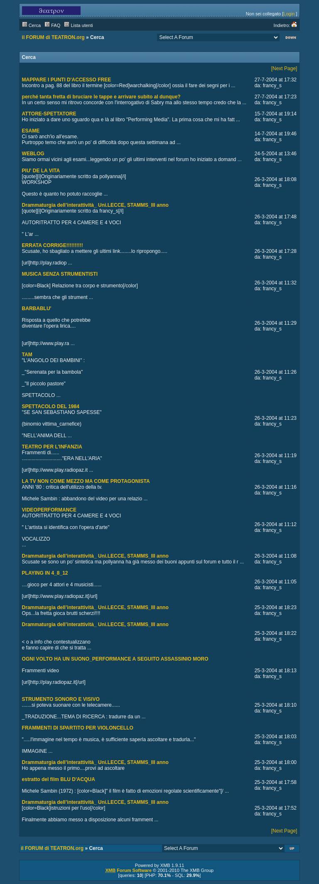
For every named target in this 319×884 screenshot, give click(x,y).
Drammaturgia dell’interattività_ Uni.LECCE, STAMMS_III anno (95, 205)
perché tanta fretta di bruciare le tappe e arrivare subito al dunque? (101, 97)
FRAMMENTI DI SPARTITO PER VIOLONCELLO (77, 728)
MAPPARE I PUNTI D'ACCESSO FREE (66, 80)
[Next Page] (284, 68)
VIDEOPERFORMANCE (49, 510)
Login (288, 13)
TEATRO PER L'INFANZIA (52, 447)
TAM (27, 355)
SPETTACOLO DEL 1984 (50, 406)
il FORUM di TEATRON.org (53, 37)
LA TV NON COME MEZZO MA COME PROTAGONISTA (86, 481)
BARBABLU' (37, 308)
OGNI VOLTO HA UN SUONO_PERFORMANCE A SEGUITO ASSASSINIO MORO (115, 659)
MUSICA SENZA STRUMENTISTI (60, 274)
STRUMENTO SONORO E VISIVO (61, 699)
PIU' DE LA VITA (41, 171)
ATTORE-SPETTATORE (49, 114)
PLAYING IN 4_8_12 (45, 573)
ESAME (31, 131)
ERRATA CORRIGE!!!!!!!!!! (52, 245)
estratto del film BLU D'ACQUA (58, 779)
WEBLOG (33, 154)
